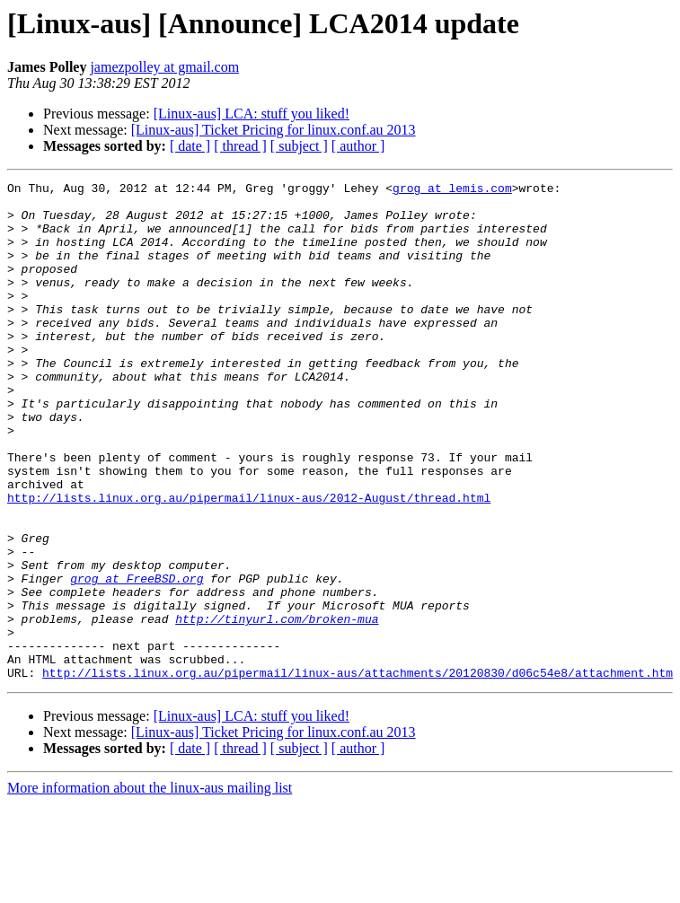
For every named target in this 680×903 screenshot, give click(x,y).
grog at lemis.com (452, 190)
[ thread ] (240, 145)
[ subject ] (299, 145)
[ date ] (190, 145)
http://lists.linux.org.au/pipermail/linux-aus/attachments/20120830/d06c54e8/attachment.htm (357, 772)
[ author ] (358, 145)
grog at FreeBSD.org (136, 659)
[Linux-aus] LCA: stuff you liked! (251, 113)
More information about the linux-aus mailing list (149, 887)
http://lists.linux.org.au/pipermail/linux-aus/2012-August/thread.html (248, 562)
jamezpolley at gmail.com (164, 67)
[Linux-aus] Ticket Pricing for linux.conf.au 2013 (273, 129)
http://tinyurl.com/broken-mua (276, 707)
